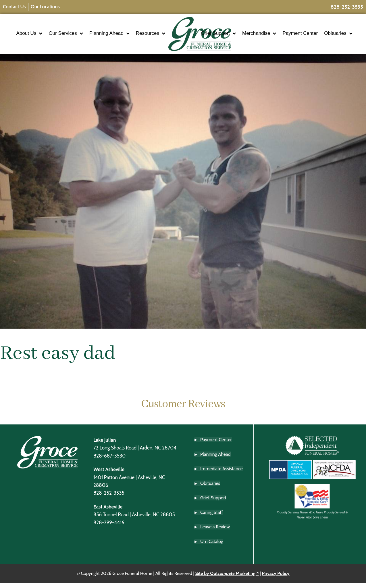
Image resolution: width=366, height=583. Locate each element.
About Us (48, 28)
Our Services (85, 28)
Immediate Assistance (221, 468)
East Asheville (108, 507)
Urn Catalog (211, 541)
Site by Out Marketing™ (227, 573)
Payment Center (317, 28)
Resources (133, 39)
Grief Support (235, 28)
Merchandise (276, 28)
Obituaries (232, 39)
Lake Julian (104, 440)
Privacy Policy (275, 573)
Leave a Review (215, 527)
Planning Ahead (128, 28)
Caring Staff (211, 512)
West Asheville (108, 469)
